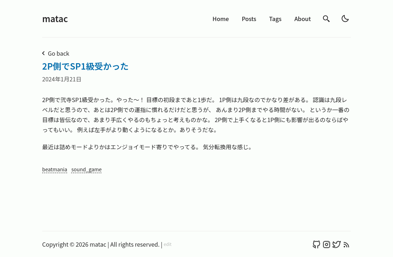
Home (221, 18)
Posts (249, 18)
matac (55, 18)
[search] (326, 18)
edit (167, 244)
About (302, 18)
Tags (275, 18)
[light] (345, 18)
